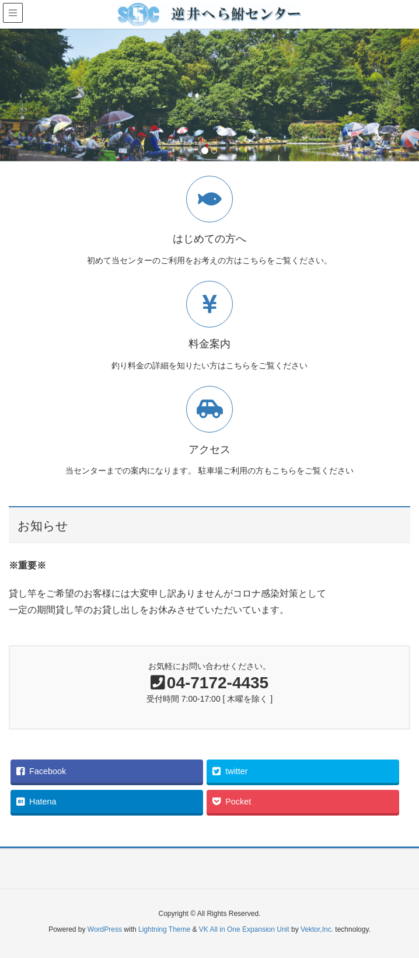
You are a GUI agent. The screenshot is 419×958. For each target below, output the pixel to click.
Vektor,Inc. (317, 929)
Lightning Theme (164, 929)
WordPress (105, 929)
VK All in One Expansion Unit (244, 929)
